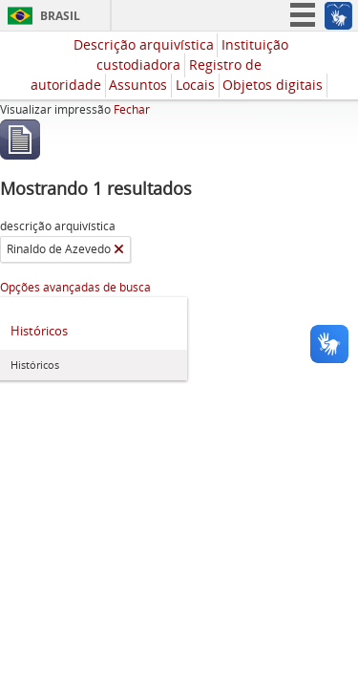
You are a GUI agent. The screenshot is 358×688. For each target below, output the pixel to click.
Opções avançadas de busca (75, 287)
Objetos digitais (272, 84)
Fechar (132, 109)
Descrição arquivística (144, 44)
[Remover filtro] (119, 249)
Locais (195, 84)
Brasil (60, 16)
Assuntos (138, 84)
